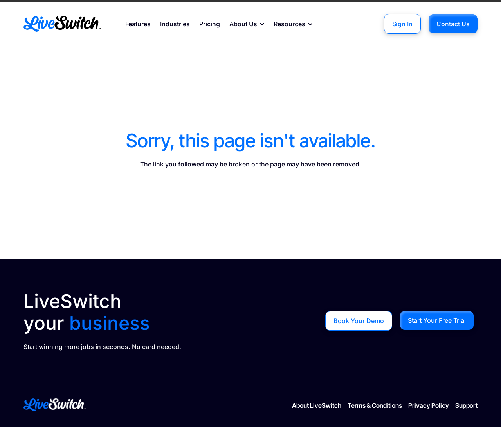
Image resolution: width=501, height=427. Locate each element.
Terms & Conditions (375, 405)
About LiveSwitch (316, 405)
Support (466, 405)
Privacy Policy (428, 405)
